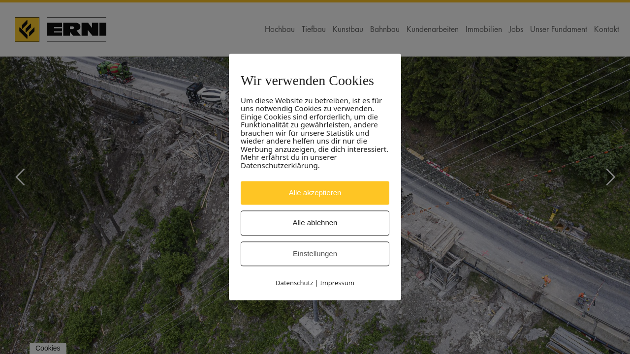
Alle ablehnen (315, 223)
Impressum (337, 283)
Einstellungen (315, 253)
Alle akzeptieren (315, 192)
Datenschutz (294, 283)
